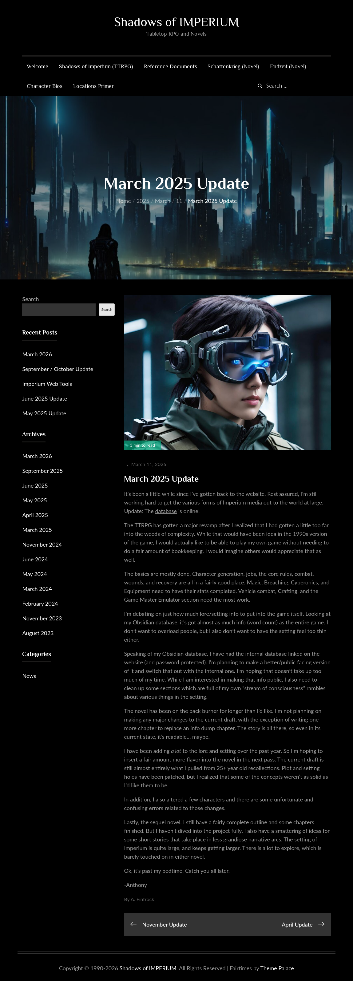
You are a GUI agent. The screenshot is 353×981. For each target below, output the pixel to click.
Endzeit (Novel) (288, 67)
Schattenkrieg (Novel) (233, 67)
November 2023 (42, 618)
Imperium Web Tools (47, 384)
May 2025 (34, 500)
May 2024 (34, 574)
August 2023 (38, 633)
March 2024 (37, 589)
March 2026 (37, 354)
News (29, 676)
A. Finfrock (142, 899)
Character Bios (44, 86)
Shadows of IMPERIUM (176, 22)
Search (30, 299)
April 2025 (35, 515)
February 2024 (40, 603)
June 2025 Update (44, 398)
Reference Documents (170, 67)
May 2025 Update (44, 413)
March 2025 (37, 530)
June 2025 (35, 485)
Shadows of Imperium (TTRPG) (96, 67)
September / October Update (57, 369)
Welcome (37, 67)
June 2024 (35, 559)
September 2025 (42, 471)
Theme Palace (277, 968)
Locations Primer (93, 86)
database (166, 511)
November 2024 (42, 544)
